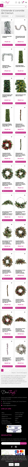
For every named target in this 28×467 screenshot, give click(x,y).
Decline (11, 464)
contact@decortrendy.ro (9, 405)
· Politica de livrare (6, 418)
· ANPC (17, 418)
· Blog (2, 412)
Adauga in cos (7, 44)
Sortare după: (5, 16)
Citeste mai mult (18, 461)
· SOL (16, 420)
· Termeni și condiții (6, 423)
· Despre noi (4, 416)
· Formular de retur (6, 414)
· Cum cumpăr (19, 414)
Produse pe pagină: (20, 16)
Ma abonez (23, 443)
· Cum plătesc (18, 416)
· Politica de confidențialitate (5, 421)
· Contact (17, 422)
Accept (17, 464)
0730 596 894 (6, 403)
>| (9, 370)
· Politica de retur (19, 412)
